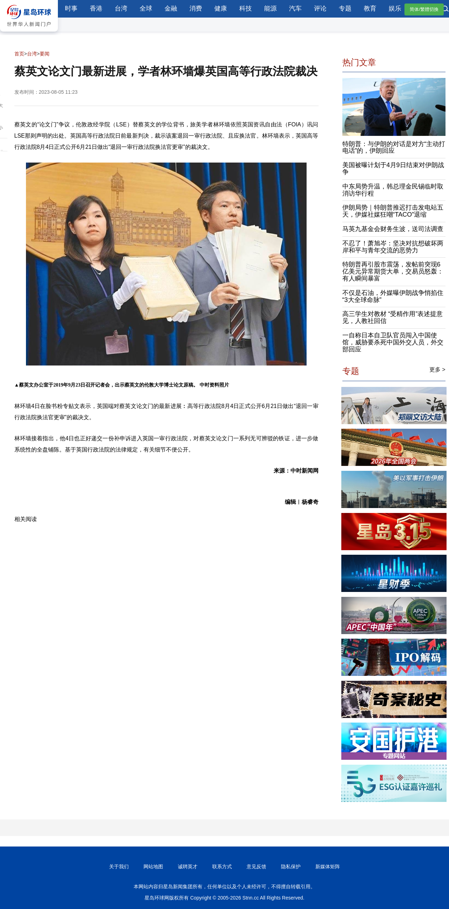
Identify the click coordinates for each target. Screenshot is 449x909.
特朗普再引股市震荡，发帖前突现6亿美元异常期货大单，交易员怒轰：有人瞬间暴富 (392, 271)
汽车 (295, 8)
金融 (171, 8)
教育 (370, 8)
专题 (345, 8)
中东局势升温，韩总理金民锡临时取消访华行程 (392, 190)
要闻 (44, 54)
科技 (245, 8)
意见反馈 (256, 866)
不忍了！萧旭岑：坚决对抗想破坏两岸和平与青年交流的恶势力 (392, 247)
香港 (96, 8)
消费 (195, 8)
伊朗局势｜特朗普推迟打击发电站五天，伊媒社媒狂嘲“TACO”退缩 (392, 211)
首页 (19, 54)
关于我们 (119, 866)
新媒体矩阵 (327, 866)
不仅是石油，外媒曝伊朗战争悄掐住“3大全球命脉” (392, 296)
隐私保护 (291, 866)
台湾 (121, 8)
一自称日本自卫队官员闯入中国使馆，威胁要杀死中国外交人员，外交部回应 (392, 342)
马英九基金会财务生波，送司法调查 (392, 228)
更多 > (437, 370)
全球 (146, 8)
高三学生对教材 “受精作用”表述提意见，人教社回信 (392, 317)
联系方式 (222, 866)
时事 (71, 8)
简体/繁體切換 (424, 9)
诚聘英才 (187, 866)
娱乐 (395, 8)
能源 (270, 8)
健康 (220, 8)
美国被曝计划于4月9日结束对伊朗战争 (393, 169)
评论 (320, 8)
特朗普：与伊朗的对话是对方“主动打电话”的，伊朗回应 (393, 147)
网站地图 (153, 866)
